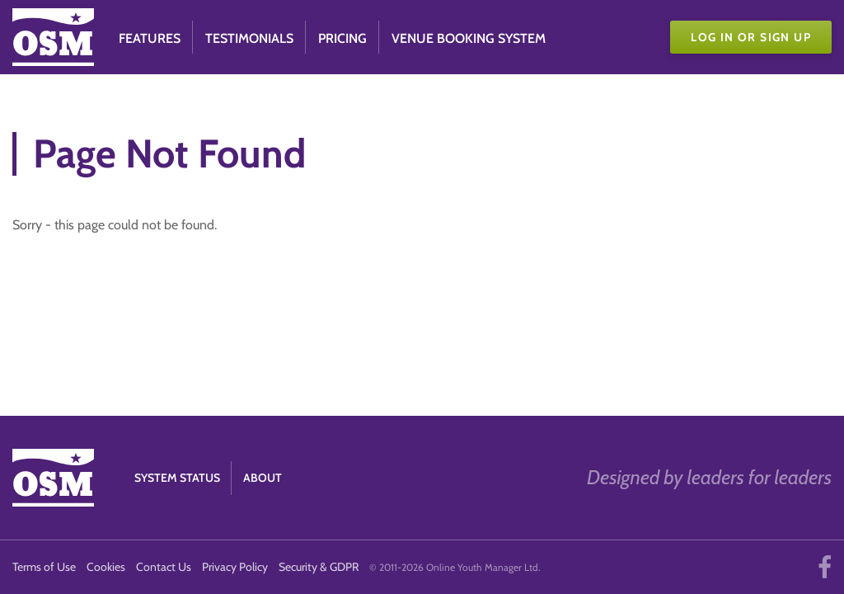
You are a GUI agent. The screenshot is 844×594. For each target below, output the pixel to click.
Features (150, 38)
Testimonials (249, 38)
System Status (177, 477)
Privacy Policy (235, 566)
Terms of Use (44, 566)
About (262, 477)
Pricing (342, 38)
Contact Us (163, 566)
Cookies (106, 566)
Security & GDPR (319, 566)
